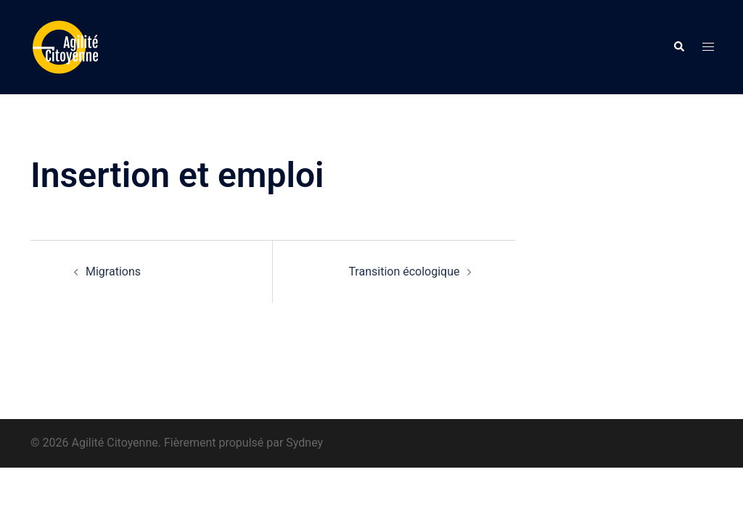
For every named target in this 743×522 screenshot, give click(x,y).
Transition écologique (403, 271)
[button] (678, 47)
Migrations (113, 271)
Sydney (304, 443)
